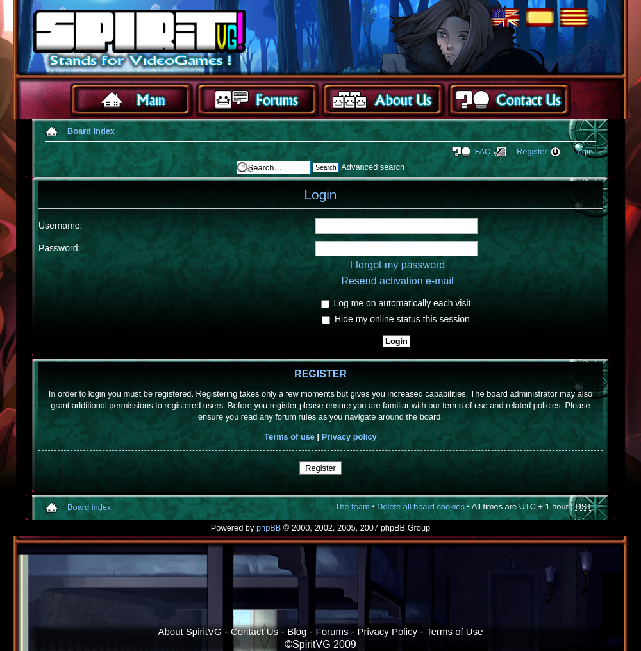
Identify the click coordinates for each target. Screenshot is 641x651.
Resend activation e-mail (397, 281)
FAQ (482, 151)
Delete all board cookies (421, 506)
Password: (59, 248)
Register (532, 151)
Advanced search (372, 167)
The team (352, 506)
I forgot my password (397, 265)
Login (583, 151)
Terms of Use (454, 631)
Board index (91, 131)
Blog (296, 631)
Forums (332, 631)
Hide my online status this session (396, 319)
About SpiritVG (189, 631)
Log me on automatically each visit (396, 303)
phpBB (268, 527)
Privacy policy (349, 436)
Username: (60, 225)
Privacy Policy (387, 631)
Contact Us (254, 631)
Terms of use (289, 436)
